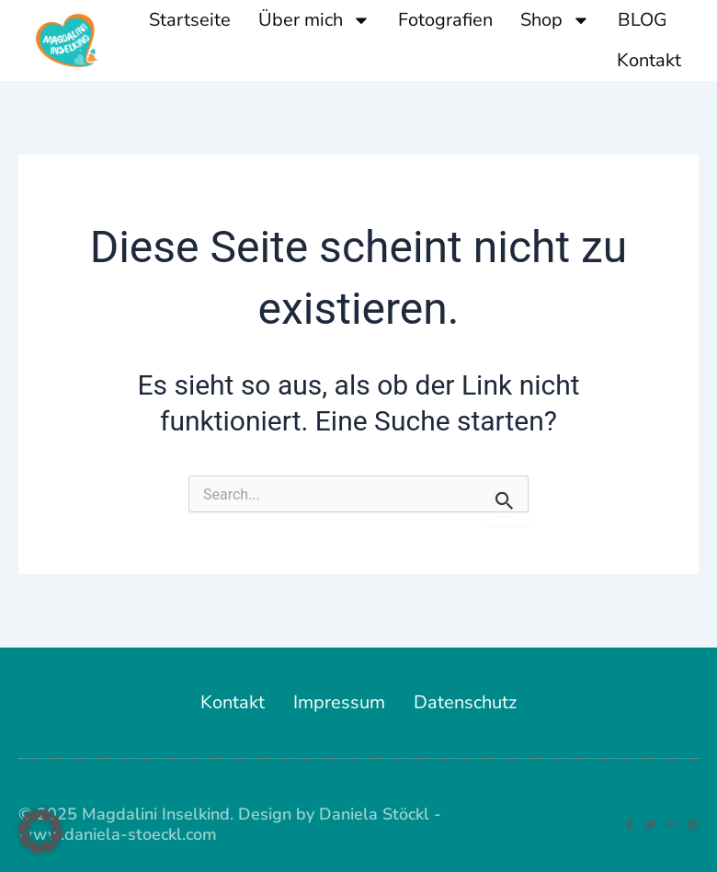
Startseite (190, 19)
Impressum (339, 702)
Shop (555, 20)
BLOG (642, 19)
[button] (40, 831)
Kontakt (649, 60)
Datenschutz (465, 702)
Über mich (314, 20)
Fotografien (445, 19)
